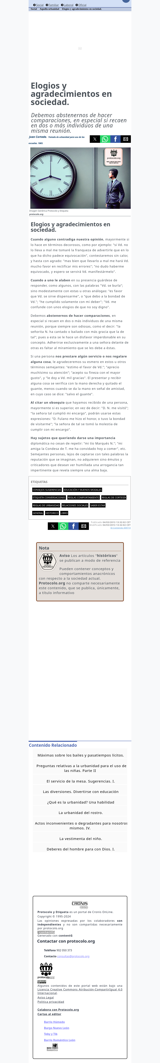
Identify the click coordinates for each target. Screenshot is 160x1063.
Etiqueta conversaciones (49, 497)
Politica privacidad (51, 1002)
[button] (95, 139)
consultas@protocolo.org (73, 956)
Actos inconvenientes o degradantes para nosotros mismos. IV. (81, 825)
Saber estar (97, 505)
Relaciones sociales (75, 505)
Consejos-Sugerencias (47, 489)
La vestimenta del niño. (80, 838)
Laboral (68, 5)
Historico (52, 513)
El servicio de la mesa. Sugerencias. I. (81, 781)
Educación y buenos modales (83, 489)
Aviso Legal (46, 997)
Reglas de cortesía (114, 497)
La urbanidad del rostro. (81, 812)
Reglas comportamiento (84, 497)
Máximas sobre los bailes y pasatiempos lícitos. (81, 755)
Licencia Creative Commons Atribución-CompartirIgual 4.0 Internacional (80, 991)
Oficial (82, 5)
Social (40, 5)
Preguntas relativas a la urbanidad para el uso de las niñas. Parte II (81, 768)
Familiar (53, 5)
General (38, 513)
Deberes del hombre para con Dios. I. (81, 849)
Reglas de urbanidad (46, 505)
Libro (64, 513)
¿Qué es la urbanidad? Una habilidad (80, 802)
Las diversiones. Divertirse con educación (81, 791)
